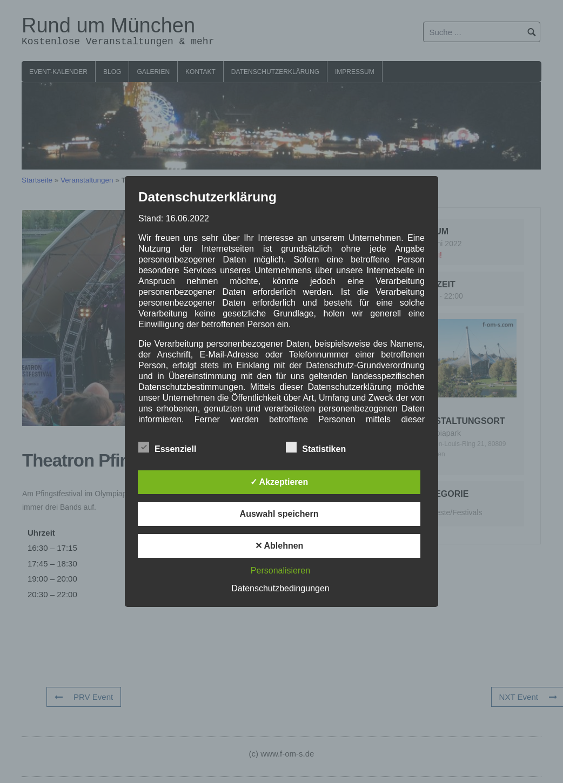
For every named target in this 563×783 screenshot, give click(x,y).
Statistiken (316, 447)
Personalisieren (280, 570)
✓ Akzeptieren (279, 482)
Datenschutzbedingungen (280, 588)
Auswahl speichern (279, 513)
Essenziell (167, 447)
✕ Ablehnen (279, 545)
